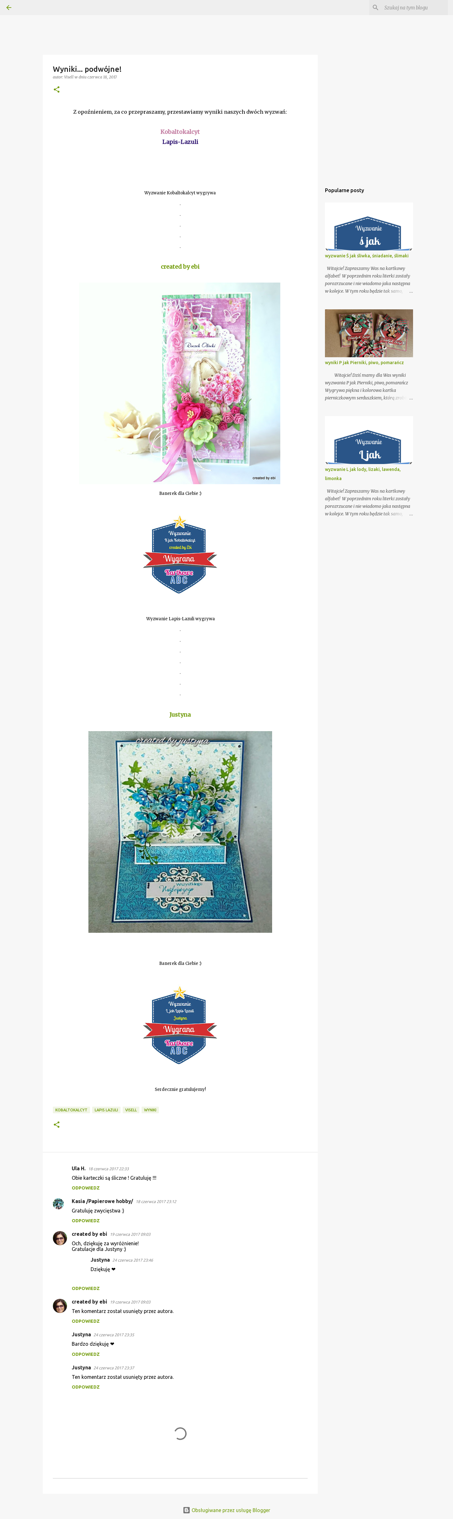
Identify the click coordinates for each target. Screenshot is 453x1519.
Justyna (100, 1260)
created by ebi (89, 1234)
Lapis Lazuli (106, 1110)
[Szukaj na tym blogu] (415, 7)
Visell (131, 1110)
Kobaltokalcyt (71, 1110)
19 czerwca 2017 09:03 (130, 1234)
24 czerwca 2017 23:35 (113, 1335)
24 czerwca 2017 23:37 (113, 1368)
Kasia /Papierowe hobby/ (102, 1201)
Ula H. (79, 1168)
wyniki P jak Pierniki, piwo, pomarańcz (364, 362)
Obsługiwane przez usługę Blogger (226, 1510)
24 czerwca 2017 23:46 (132, 1260)
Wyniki (150, 1110)
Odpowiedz (86, 1187)
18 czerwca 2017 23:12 (156, 1201)
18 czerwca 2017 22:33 (108, 1168)
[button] (56, 90)
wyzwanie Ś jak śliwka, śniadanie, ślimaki (367, 255)
